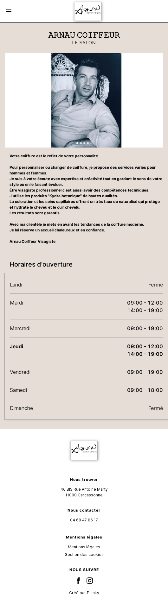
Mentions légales (84, 547)
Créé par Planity (84, 592)
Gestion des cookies (84, 554)
